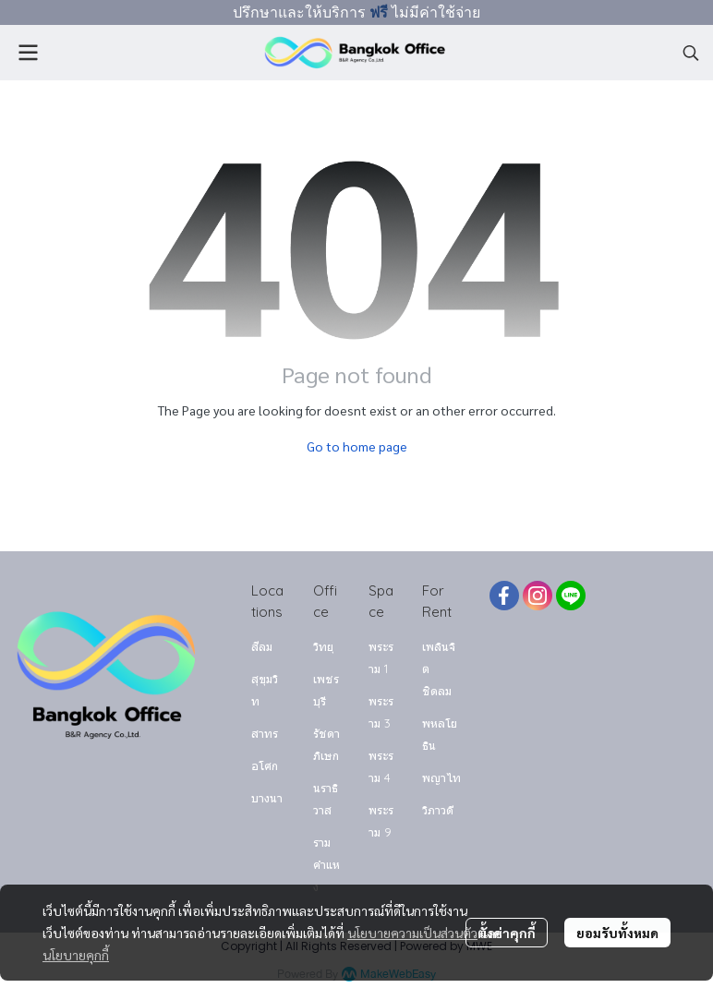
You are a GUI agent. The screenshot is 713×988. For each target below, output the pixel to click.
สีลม (261, 646)
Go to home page (357, 446)
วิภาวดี (437, 809)
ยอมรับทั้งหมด (617, 932)
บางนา (267, 797)
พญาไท (441, 777)
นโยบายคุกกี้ (75, 954)
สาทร (264, 733)
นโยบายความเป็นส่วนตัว (412, 932)
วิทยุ (323, 646)
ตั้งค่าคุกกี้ (506, 932)
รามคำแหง (326, 864)
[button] (691, 53)
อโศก (264, 765)
